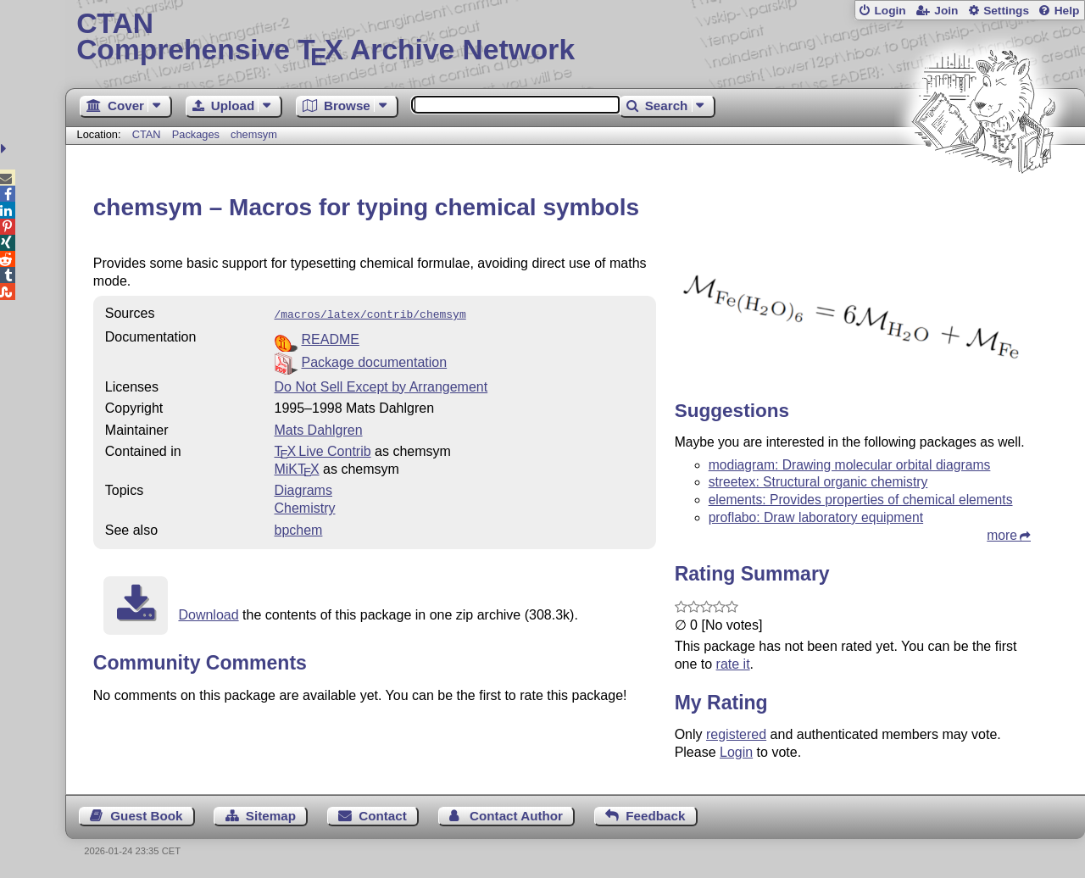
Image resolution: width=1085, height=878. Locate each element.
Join (946, 10)
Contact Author (516, 816)
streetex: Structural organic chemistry (818, 482)
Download (208, 613)
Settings (1006, 10)
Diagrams (302, 488)
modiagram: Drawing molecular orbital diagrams (850, 465)
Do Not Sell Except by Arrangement (380, 385)
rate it (733, 664)
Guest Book (146, 816)
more (1002, 535)
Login (889, 10)
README (330, 338)
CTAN (146, 134)
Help (1067, 10)
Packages (197, 134)
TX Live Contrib (322, 449)
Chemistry (304, 506)
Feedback (655, 816)
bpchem (298, 528)
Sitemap (271, 816)
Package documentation (374, 360)
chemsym (254, 134)
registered (736, 734)
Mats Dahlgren (318, 428)
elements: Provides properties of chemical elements (861, 499)
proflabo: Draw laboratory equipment (816, 517)
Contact (383, 816)
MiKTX (296, 467)
